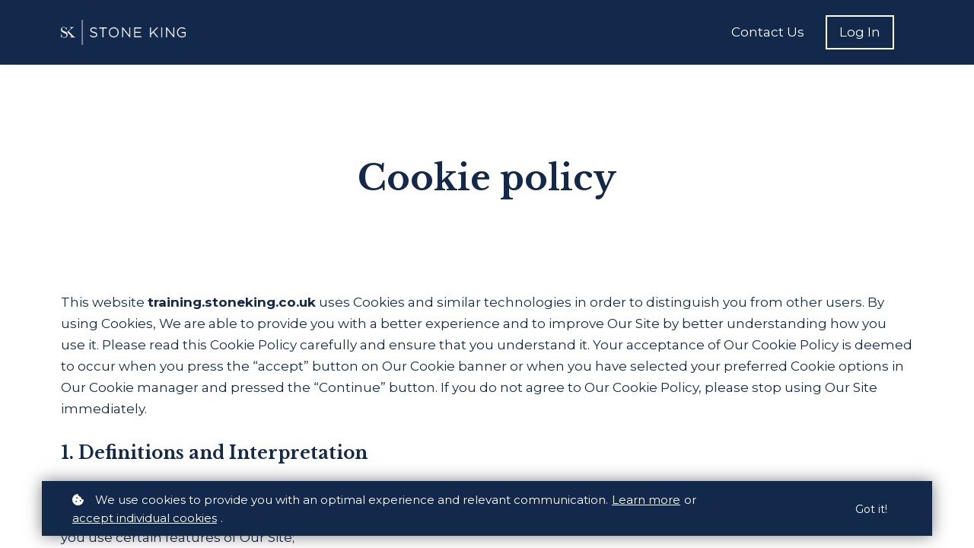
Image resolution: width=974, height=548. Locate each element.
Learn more (646, 499)
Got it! (871, 509)
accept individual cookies (144, 518)
